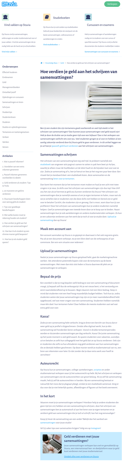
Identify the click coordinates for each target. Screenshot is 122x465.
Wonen (5, 147)
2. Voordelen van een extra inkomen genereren (13, 168)
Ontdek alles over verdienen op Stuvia (81, 456)
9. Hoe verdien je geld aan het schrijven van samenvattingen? (15, 224)
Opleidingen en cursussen (13, 97)
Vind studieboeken (51, 45)
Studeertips (7, 112)
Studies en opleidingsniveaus (14, 127)
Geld (4, 82)
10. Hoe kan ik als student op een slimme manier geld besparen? (15, 232)
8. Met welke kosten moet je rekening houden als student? (14, 216)
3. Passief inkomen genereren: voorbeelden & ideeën (14, 176)
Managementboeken (11, 87)
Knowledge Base (51, 63)
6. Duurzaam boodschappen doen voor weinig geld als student (16, 200)
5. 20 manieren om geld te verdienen (13, 192)
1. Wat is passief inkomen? (13, 162)
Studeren (6, 122)
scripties (97, 370)
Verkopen (112, 4)
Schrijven (6, 107)
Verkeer (5, 137)
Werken (5, 142)
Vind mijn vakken (9, 52)
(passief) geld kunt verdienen (64, 146)
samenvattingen (47, 422)
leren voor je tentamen (63, 179)
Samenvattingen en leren (12, 102)
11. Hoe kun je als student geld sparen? (14, 240)
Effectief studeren (9, 72)
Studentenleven (9, 117)
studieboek (45, 164)
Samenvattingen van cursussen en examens (102, 52)
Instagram (95, 428)
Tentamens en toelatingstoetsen (15, 132)
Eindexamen (7, 77)
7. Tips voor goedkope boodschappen (11, 208)
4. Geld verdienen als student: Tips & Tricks (16, 184)
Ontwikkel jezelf (9, 92)
